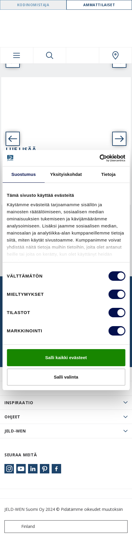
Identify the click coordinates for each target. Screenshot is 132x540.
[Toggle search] (49, 55)
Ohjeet (12, 417)
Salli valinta (66, 376)
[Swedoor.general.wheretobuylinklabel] (115, 55)
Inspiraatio (18, 402)
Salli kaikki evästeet (66, 357)
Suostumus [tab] (24, 174)
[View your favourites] (82, 55)
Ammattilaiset (99, 4)
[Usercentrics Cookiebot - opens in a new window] (99, 158)
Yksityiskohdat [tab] (66, 174)
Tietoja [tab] (108, 174)
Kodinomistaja (33, 4)
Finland (21, 526)
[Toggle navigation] (16, 55)
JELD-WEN (15, 431)
